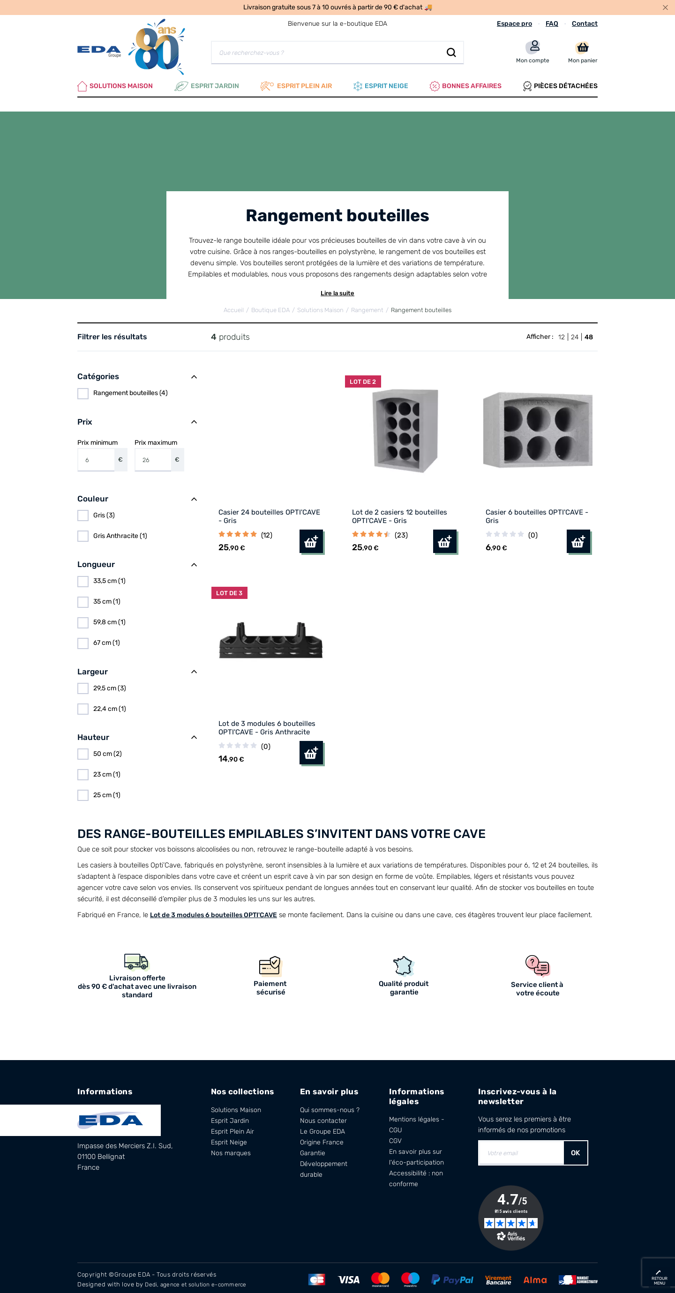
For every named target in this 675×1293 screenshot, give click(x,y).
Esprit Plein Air (232, 1128)
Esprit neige (380, 84)
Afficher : (540, 333)
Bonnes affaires (466, 84)
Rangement (367, 306)
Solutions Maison (115, 84)
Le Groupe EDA (322, 1128)
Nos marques (231, 1149)
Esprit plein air (296, 84)
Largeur (92, 668)
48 (589, 333)
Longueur (96, 561)
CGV (395, 1138)
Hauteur (93, 733)
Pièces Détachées (560, 84)
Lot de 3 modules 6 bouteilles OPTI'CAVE (213, 912)
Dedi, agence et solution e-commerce (200, 1280)
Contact (585, 24)
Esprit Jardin (206, 84)
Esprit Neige (229, 1139)
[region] (137, 390)
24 (574, 333)
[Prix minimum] (95, 456)
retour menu (660, 1281)
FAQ (552, 24)
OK (575, 1149)
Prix (84, 418)
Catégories (98, 373)
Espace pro (514, 24)
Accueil (234, 306)
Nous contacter (323, 1117)
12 (561, 333)
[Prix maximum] (153, 456)
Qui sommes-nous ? (330, 1106)
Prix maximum (160, 451)
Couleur (92, 495)
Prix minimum (102, 451)
